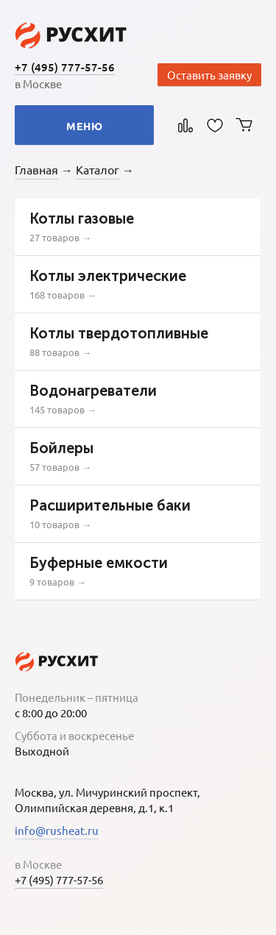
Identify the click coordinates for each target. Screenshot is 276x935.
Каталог (97, 169)
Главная (36, 169)
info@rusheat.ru (57, 830)
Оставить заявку (209, 75)
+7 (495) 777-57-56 (65, 67)
